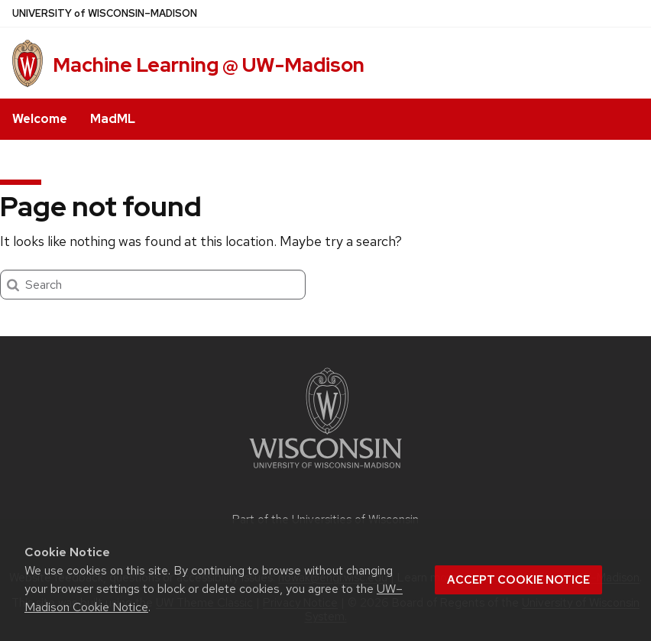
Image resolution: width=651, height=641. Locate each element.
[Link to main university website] (325, 471)
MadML (112, 119)
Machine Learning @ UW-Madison (208, 65)
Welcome (39, 119)
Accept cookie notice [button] (518, 580)
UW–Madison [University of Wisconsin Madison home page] (104, 13)
